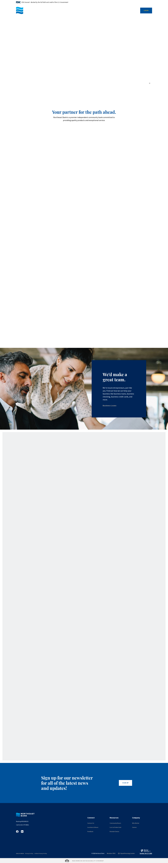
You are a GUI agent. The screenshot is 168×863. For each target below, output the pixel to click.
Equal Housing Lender (127, 853)
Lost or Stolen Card (115, 827)
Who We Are (135, 823)
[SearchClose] (133, 11)
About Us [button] (121, 10)
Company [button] (136, 818)
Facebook (17, 831)
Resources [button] (108, 10)
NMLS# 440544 (20, 853)
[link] (146, 851)
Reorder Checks (114, 831)
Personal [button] (94, 10)
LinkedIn (22, 831)
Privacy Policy (29, 853)
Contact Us (90, 823)
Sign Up (125, 783)
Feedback (90, 831)
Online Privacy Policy (40, 853)
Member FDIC (111, 853)
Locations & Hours (92, 827)
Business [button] (67, 10)
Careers (134, 827)
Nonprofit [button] (80, 10)
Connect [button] (91, 818)
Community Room (115, 823)
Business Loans (109, 405)
